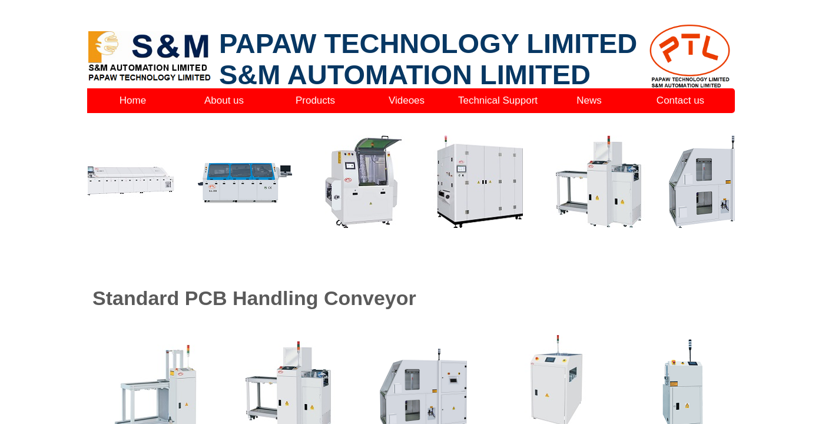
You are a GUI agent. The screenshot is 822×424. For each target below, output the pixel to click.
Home (133, 100)
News (589, 100)
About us (224, 100)
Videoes (407, 100)
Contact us (680, 100)
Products (315, 100)
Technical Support (498, 100)
